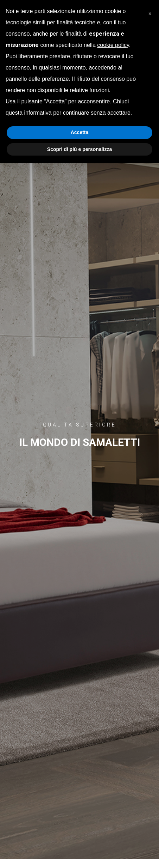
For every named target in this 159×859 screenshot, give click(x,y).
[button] (149, 11)
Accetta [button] (80, 132)
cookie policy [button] (113, 45)
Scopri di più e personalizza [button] (79, 149)
